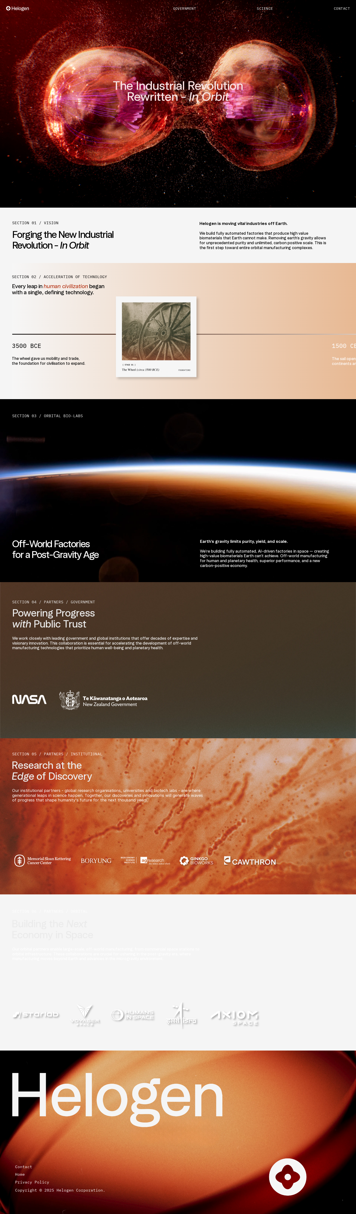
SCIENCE (265, 8)
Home (22, 1174)
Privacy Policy (36, 1182)
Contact (23, 1166)
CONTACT (342, 8)
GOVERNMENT (184, 8)
